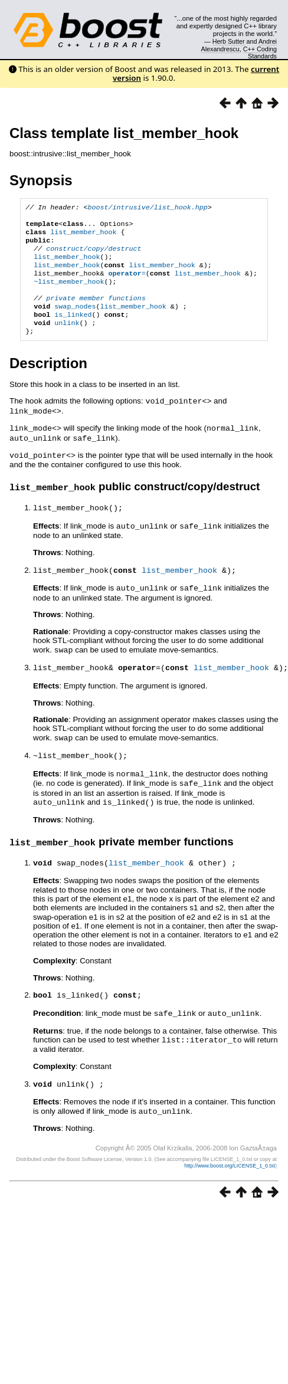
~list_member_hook (69, 293)
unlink (66, 340)
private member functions (95, 312)
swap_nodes (75, 321)
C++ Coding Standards (260, 52)
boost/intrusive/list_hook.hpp (147, 208)
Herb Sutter (228, 41)
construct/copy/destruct (93, 255)
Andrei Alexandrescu (239, 45)
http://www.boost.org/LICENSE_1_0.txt (229, 1172)
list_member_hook (83, 236)
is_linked (72, 331)
